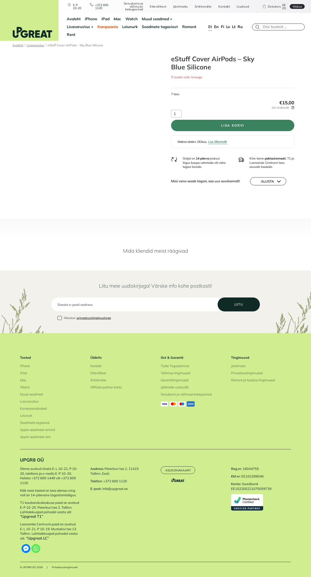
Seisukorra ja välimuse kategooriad (133, 6)
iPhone (91, 18)
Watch (132, 18)
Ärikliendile (203, 6)
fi (222, 26)
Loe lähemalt (217, 142)
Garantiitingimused (175, 380)
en (216, 26)
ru (240, 26)
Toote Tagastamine (175, 366)
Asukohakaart (178, 470)
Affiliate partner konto (106, 387)
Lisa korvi (232, 125)
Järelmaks (180, 6)
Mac (117, 18)
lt (234, 26)
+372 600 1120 (101, 6)
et (210, 26)
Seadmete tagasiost (160, 26)
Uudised (243, 6)
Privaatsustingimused (247, 373)
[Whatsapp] (35, 548)
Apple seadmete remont (37, 430)
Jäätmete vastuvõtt (175, 387)
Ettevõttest (158, 6)
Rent (71, 34)
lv (228, 26)
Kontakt (224, 6)
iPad (105, 18)
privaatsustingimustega (94, 318)
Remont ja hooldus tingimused (253, 380)
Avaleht (74, 18)
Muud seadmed (155, 18)
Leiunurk (130, 26)
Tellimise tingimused (175, 373)
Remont (189, 26)
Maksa (297, 6)
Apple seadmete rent (35, 437)
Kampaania (107, 26)
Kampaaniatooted (33, 408)
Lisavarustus (78, 26)
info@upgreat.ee (115, 489)
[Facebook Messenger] (26, 548)
